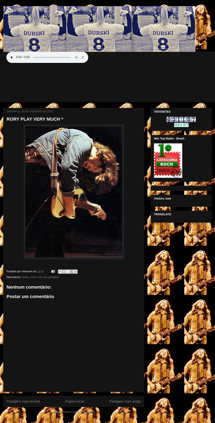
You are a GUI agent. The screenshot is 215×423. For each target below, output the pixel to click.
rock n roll (35, 277)
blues (25, 277)
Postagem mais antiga (125, 401)
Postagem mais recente (23, 401)
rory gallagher (51, 277)
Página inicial (74, 401)
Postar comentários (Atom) (79, 411)
